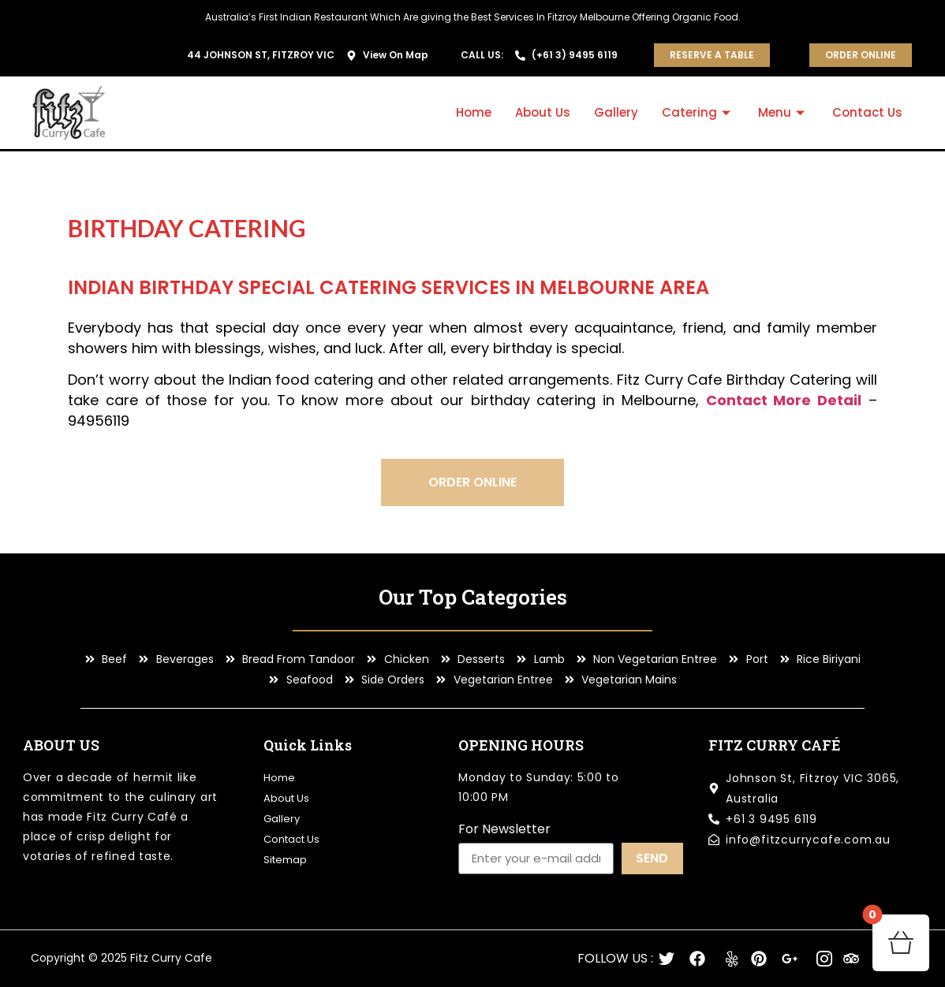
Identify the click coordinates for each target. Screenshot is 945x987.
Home (473, 112)
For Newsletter (504, 830)
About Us (542, 112)
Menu (783, 112)
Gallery (616, 112)
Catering (698, 112)
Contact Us (867, 112)
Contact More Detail (784, 400)
